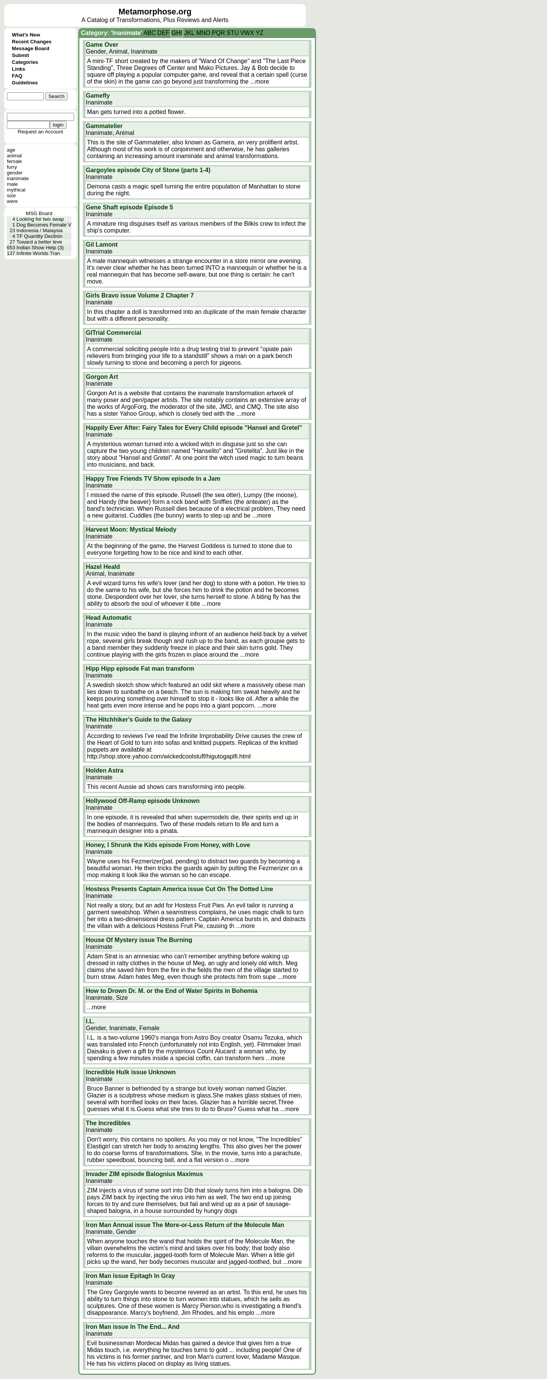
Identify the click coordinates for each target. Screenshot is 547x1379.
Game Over (102, 44)
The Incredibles (108, 1123)
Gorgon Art (102, 377)
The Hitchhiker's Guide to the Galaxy (139, 719)
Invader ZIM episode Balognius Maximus (144, 1174)
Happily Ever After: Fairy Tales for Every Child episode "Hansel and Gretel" (194, 427)
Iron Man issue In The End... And (133, 1327)
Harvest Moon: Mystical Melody (131, 529)
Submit (20, 55)
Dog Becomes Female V (43, 225)
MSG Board (39, 213)
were (12, 201)
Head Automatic (109, 617)
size (11, 195)
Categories (25, 62)
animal (14, 155)
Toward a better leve (39, 242)
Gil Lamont (102, 244)
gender (15, 173)
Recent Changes (31, 41)
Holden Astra (104, 770)
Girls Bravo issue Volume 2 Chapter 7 (140, 295)
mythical (16, 190)
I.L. (90, 1021)
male (12, 184)
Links (18, 69)
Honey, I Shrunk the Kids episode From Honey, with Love (168, 845)
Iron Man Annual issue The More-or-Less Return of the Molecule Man (185, 1225)
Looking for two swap (40, 219)
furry (12, 167)
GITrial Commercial (113, 332)
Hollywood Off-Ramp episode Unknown (143, 801)
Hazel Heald (103, 567)
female (14, 161)
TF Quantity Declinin (39, 236)
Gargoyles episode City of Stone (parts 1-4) (148, 170)
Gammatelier (104, 126)
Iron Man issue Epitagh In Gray (130, 1276)
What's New (26, 35)
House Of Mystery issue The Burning (139, 940)
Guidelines (25, 82)
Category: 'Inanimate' (111, 33)
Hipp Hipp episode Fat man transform (140, 668)
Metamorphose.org (155, 11)
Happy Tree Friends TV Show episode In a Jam (153, 478)
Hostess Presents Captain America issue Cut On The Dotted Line (179, 889)
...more (259, 81)
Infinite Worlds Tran (38, 253)
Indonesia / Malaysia (39, 230)
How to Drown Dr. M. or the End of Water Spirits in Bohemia (172, 991)
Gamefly (98, 95)
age (11, 150)
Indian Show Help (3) (39, 247)
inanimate (18, 178)
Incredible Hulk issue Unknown (131, 1072)
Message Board (30, 48)
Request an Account (40, 132)
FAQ (17, 76)
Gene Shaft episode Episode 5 (129, 207)
